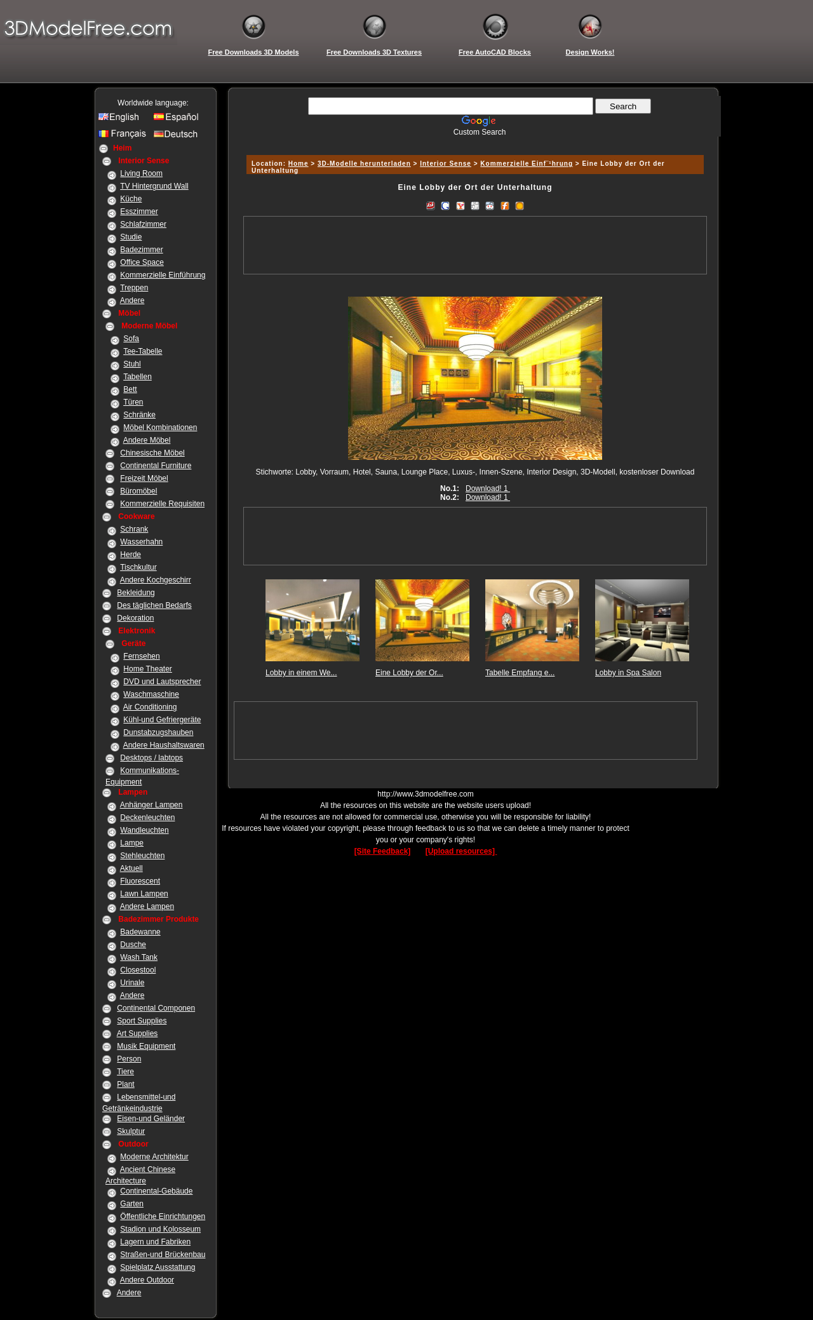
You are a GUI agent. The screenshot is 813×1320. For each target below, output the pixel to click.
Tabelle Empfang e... (519, 672)
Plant (125, 1084)
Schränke (139, 414)
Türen (133, 402)
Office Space (141, 262)
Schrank (134, 529)
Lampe (132, 842)
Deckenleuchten (147, 817)
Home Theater (147, 668)
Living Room (141, 173)
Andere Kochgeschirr (155, 580)
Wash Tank (139, 957)
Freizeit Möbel (144, 478)
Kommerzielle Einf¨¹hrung (526, 163)
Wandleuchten (144, 830)
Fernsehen (141, 656)
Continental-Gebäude (156, 1191)
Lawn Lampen (144, 893)
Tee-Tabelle (142, 351)
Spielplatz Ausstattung (157, 1267)
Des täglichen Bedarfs (154, 605)
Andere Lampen (147, 906)
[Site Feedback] (382, 851)
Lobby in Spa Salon (628, 672)
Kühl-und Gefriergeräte (162, 719)
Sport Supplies (141, 1020)
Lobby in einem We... (301, 672)
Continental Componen (156, 1008)
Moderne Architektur (154, 1156)
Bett (130, 389)
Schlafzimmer (143, 224)
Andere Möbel (147, 440)
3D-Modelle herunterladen (364, 163)
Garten (132, 1203)
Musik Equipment (146, 1046)
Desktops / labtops (151, 757)
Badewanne (140, 931)
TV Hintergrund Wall (154, 186)
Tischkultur (138, 567)
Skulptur (131, 1131)
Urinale (132, 982)
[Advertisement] (473, 141)
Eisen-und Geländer (151, 1118)
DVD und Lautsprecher (162, 681)
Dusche (133, 944)
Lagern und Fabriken (155, 1241)
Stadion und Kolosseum (160, 1229)
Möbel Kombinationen (160, 427)
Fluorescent (140, 881)
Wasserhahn (141, 541)
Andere (132, 300)
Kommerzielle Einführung (162, 275)
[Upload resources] (461, 851)
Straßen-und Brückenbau (162, 1254)
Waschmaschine (151, 694)
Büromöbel (138, 491)
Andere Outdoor (147, 1280)
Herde (130, 554)
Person (129, 1058)
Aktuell (131, 868)
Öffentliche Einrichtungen (162, 1216)
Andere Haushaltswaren (164, 745)
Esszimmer (139, 211)
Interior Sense (445, 163)
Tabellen (137, 376)
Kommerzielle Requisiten (162, 503)
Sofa (131, 338)
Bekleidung (135, 592)
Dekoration (135, 618)
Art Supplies (137, 1033)
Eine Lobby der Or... (409, 672)
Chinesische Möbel (152, 452)
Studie (131, 236)
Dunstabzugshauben (158, 732)
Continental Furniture (155, 465)
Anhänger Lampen (151, 804)
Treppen (134, 287)
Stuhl (131, 364)
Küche (131, 198)
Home (298, 163)
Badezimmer (141, 249)
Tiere (125, 1071)
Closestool (138, 970)
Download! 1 (488, 488)
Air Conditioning (150, 707)
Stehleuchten (142, 855)
